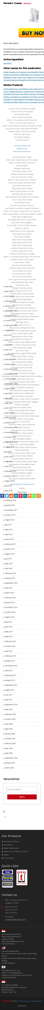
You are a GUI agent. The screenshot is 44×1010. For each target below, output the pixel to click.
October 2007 (10, 738)
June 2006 (9, 748)
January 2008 (10, 734)
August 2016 (10, 554)
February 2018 (10, 500)
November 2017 (11, 510)
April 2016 (9, 568)
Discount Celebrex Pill (22, 146)
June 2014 (9, 627)
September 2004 (11, 758)
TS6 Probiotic (8, 858)
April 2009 (9, 729)
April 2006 (9, 753)
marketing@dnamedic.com (15, 919)
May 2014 (9, 631)
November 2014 (11, 607)
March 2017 (9, 539)
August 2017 (10, 520)
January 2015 (10, 602)
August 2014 (10, 617)
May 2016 (9, 563)
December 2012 (11, 665)
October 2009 (10, 719)
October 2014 (10, 612)
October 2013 (10, 646)
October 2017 (10, 515)
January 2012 (10, 680)
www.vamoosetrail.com (22, 151)
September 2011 (11, 685)
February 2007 (10, 743)
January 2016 (10, 578)
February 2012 (10, 675)
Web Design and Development (30, 1001)
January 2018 (10, 505)
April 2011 (9, 700)
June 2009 (9, 724)
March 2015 (9, 593)
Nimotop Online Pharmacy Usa (22, 484)
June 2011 (9, 695)
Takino (5, 855)
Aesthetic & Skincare (10, 841)
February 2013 (10, 656)
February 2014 (10, 641)
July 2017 (8, 524)
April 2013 (9, 651)
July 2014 (8, 622)
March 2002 (9, 768)
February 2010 (10, 714)
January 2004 (10, 763)
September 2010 (11, 704)
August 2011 (10, 690)
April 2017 (9, 534)
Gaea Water (7, 845)
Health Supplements (10, 848)
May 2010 (9, 709)
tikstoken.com (22, 148)
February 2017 (10, 544)
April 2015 (9, 588)
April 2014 (9, 636)
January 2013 (10, 661)
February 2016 (10, 573)
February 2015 (10, 597)
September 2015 (11, 583)
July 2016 (8, 559)
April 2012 (9, 670)
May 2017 (9, 529)
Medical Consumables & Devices (15, 851)
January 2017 (10, 549)
